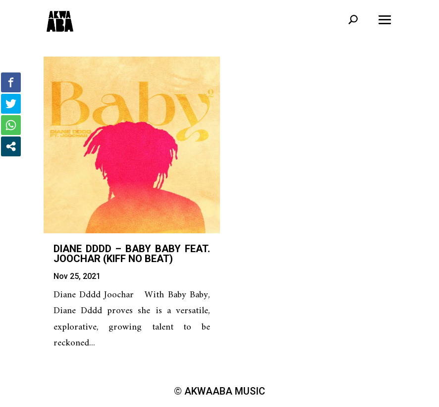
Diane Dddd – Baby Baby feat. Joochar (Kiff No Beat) (132, 254)
